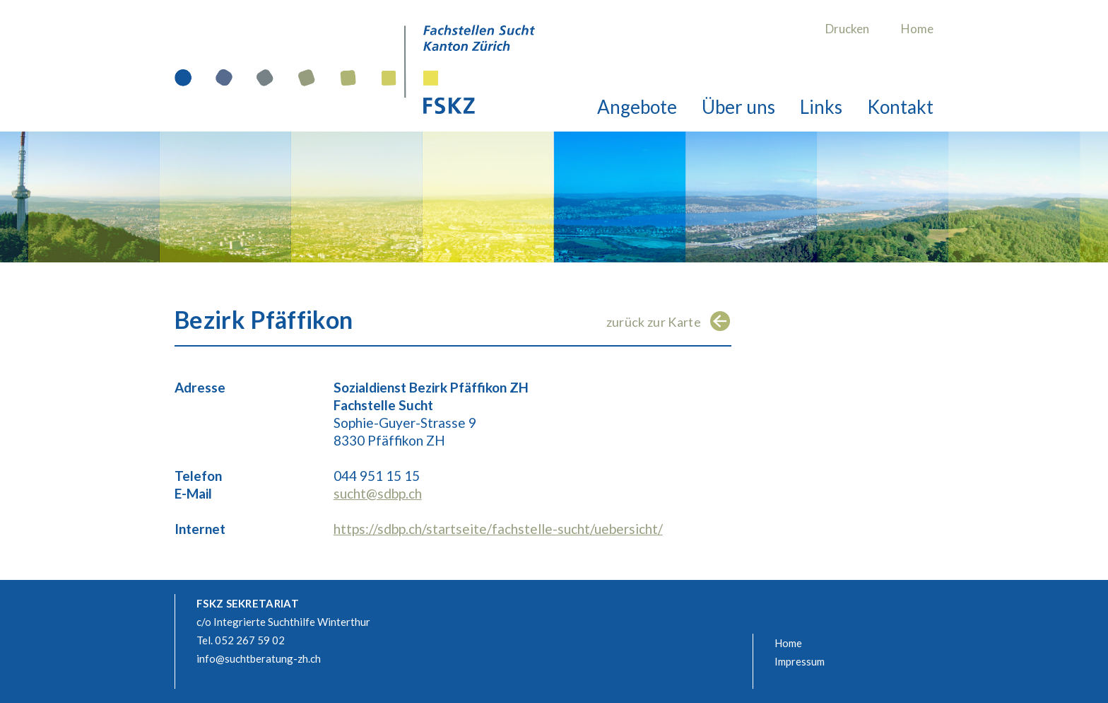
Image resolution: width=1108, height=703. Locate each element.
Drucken (847, 28)
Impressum (799, 661)
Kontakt (900, 106)
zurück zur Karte (653, 322)
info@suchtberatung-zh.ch (258, 658)
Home (917, 28)
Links (821, 106)
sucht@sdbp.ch (378, 493)
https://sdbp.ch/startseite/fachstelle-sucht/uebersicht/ (498, 529)
